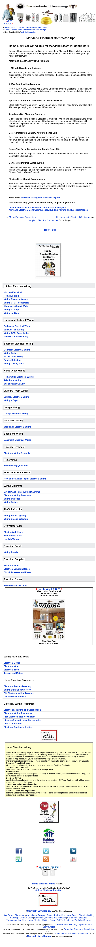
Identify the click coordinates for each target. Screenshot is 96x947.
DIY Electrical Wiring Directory (19, 693)
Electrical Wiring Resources (18, 713)
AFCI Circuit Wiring (13, 357)
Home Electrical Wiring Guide (42, 920)
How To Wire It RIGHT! (49, 589)
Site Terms (8, 915)
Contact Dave (26, 918)
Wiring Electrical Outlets (16, 299)
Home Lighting (11, 296)
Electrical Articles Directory (17, 686)
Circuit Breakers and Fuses (17, 572)
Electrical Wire (11, 565)
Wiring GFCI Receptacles (16, 303)
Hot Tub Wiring (11, 539)
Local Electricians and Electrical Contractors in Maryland (37, 207)
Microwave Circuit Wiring (16, 306)
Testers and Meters (13, 673)
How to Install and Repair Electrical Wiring (25, 479)
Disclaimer (20, 915)
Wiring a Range (11, 310)
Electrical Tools (11, 670)
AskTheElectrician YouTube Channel (74, 920)
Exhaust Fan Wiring (14, 330)
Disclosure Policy (69, 915)
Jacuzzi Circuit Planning (16, 337)
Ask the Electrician (28, 32)
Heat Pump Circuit (13, 535)
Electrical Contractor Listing (36, 27)
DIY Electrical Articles (15, 697)
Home (7, 27)
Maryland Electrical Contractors (43, 220)
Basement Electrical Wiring (17, 440)
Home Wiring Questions (16, 465)
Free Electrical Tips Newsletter (19, 717)
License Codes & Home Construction (19, 30)
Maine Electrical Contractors (22, 217)
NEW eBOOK (8, 22)
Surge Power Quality (14, 384)
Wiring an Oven (11, 313)
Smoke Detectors (12, 360)
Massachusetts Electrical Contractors (73, 217)
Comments (72, 918)
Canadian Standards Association (79, 929)
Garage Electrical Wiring (16, 414)
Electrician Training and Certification (22, 710)
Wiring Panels (11, 552)
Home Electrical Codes (15, 585)
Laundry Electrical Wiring (16, 397)
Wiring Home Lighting (15, 515)
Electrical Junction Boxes (17, 569)
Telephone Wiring (13, 380)
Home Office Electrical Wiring (19, 377)
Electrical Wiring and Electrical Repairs (40, 198)
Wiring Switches (12, 499)
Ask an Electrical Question (48, 890)
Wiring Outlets (11, 353)
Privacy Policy (53, 915)
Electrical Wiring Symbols (17, 453)
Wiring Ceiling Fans (14, 363)
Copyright (32, 911)
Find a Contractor (17, 27)
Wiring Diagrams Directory (17, 690)
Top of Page (50, 230)
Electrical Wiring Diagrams (17, 495)
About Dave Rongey (36, 915)
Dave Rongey (44, 911)
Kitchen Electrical (13, 292)
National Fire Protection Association (72, 934)
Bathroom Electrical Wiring (17, 326)
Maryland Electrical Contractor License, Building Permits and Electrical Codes (48, 210)
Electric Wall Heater (14, 532)
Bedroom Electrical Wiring (17, 350)
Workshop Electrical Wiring (17, 427)
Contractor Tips (40, 30)
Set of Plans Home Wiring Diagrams (22, 492)
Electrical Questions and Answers (50, 918)
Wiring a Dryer (11, 400)
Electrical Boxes (12, 663)
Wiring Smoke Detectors (16, 519)
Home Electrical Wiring (43, 884)
